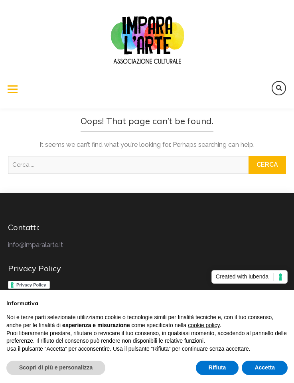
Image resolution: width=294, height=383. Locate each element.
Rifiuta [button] (217, 367)
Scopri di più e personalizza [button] (56, 367)
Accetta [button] (265, 367)
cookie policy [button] (203, 325)
